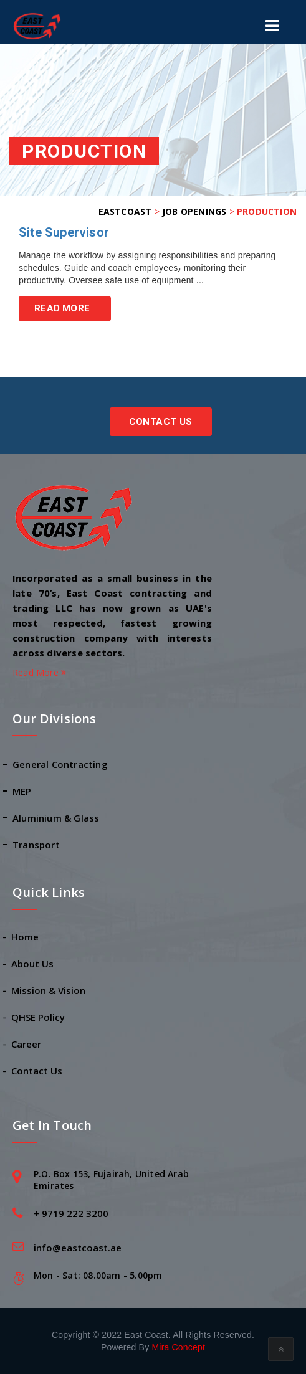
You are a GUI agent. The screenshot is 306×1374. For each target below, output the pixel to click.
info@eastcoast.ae (78, 1247)
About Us (33, 963)
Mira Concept (178, 1347)
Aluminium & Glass (55, 818)
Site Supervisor (64, 232)
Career (26, 1044)
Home (25, 937)
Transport (36, 844)
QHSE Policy (38, 1017)
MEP (22, 791)
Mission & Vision (48, 990)
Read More (62, 308)
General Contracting (60, 764)
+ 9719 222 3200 (71, 1213)
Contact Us (161, 421)
